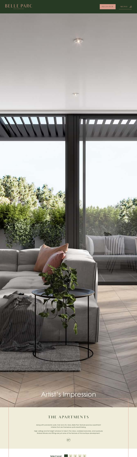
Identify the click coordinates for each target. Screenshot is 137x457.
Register (108, 7)
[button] (125, 6)
